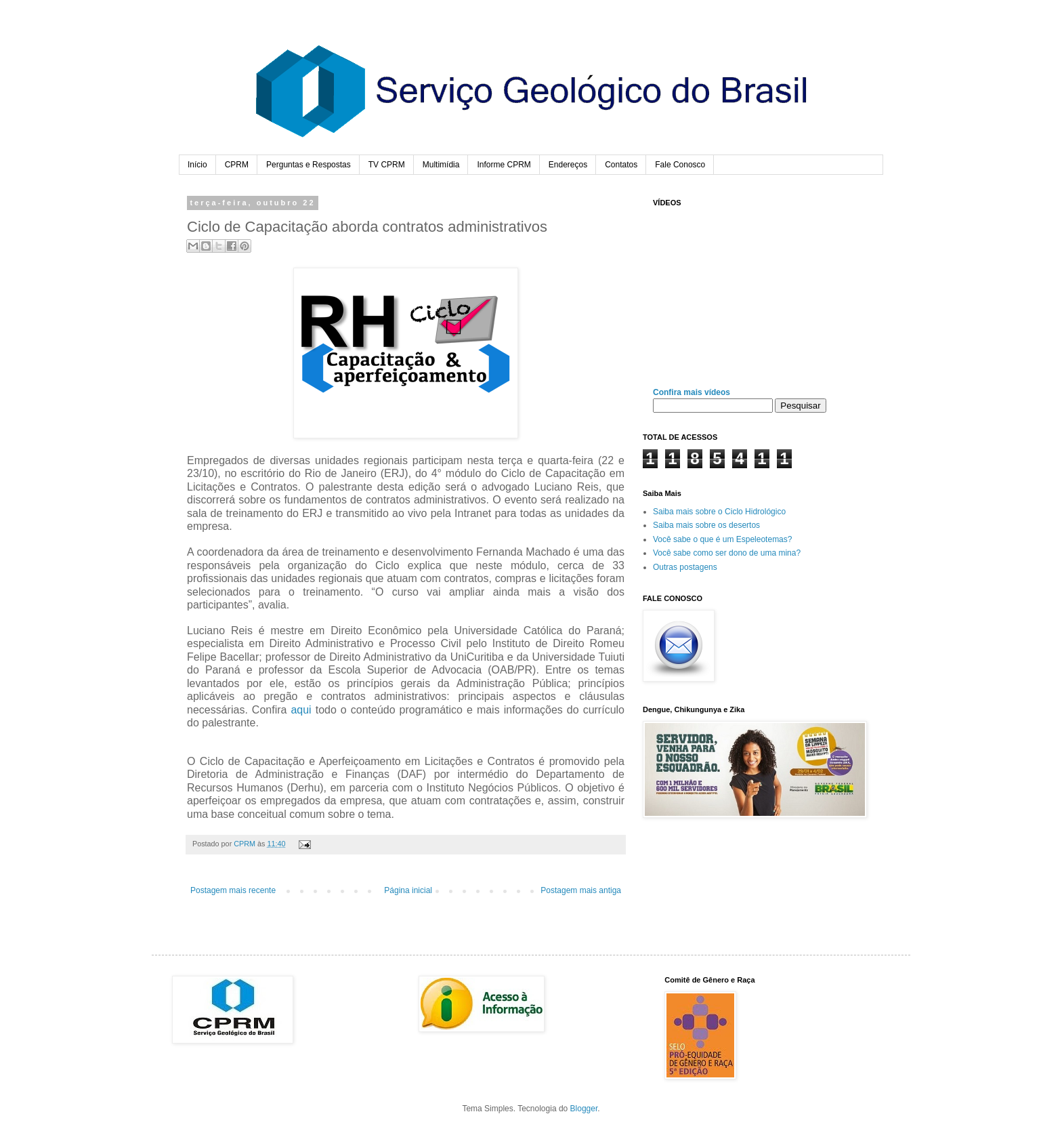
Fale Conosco (680, 164)
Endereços (568, 164)
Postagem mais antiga (580, 890)
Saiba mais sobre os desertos (706, 525)
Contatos (621, 164)
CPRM (237, 164)
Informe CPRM (503, 164)
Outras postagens (685, 567)
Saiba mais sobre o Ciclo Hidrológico (719, 511)
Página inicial (408, 890)
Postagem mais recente (233, 890)
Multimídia (441, 164)
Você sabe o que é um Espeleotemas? (722, 539)
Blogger (584, 1108)
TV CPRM (386, 164)
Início (197, 164)
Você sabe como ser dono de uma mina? (727, 553)
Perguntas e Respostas (308, 164)
